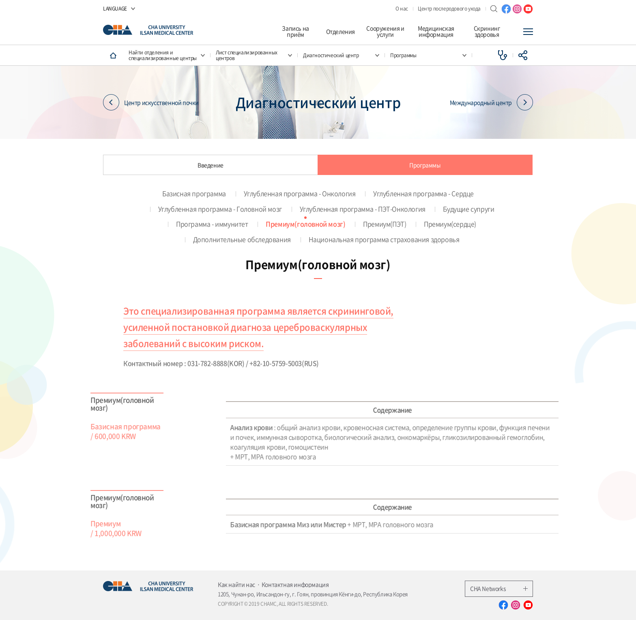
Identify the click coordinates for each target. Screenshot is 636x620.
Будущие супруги (468, 208)
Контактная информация (295, 584)
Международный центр (491, 102)
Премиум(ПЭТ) (384, 223)
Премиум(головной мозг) (305, 223)
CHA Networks (499, 588)
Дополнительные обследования (242, 239)
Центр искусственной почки (151, 102)
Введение (210, 165)
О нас (401, 8)
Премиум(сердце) (450, 223)
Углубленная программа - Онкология (300, 193)
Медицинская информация (436, 31)
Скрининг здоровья (487, 31)
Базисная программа (194, 193)
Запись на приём (295, 31)
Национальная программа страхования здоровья (384, 239)
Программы (424, 165)
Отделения (340, 31)
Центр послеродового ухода (449, 8)
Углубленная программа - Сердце (423, 193)
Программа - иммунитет (212, 223)
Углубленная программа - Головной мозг (220, 208)
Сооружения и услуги (385, 31)
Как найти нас (236, 584)
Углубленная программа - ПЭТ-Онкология (362, 208)
